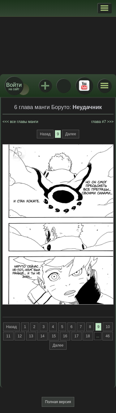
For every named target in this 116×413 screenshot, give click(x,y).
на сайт (14, 86)
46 (107, 336)
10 (108, 327)
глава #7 (98, 122)
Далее (70, 134)
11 (8, 336)
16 (65, 336)
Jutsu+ (45, 85)
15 (54, 336)
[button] (104, 8)
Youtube (84, 85)
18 (88, 336)
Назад (45, 134)
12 (20, 336)
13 (31, 336)
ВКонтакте (63, 85)
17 (77, 336)
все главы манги (24, 122)
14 (42, 336)
